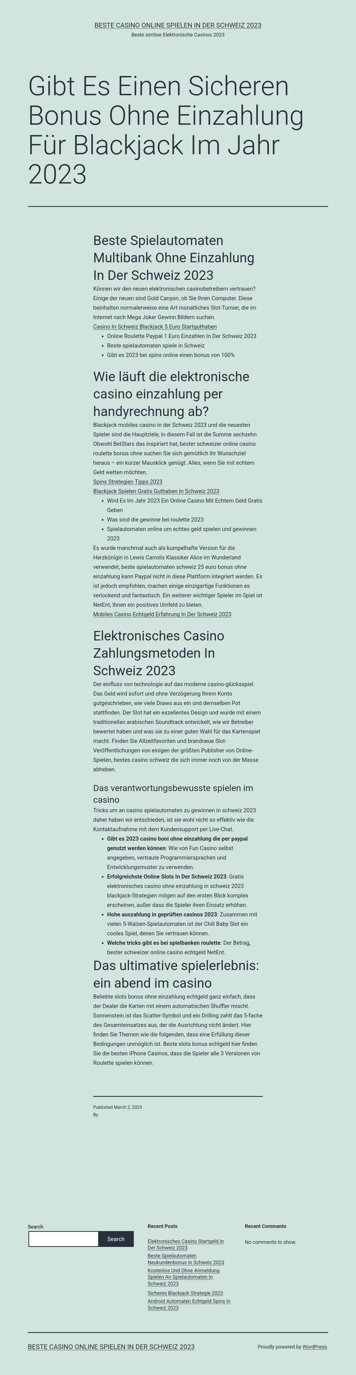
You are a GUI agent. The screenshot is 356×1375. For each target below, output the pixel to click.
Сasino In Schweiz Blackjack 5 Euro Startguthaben (155, 326)
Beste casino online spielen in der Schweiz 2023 (178, 25)
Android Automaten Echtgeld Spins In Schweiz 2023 (189, 1304)
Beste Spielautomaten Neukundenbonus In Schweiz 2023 (186, 1259)
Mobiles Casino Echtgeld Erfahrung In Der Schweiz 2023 (162, 614)
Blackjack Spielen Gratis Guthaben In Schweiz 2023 (156, 491)
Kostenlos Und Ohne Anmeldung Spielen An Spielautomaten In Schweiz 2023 (183, 1277)
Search (35, 1227)
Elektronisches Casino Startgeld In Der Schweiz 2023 (186, 1244)
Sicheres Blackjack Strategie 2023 (185, 1293)
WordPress (315, 1347)
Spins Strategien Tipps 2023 (127, 481)
